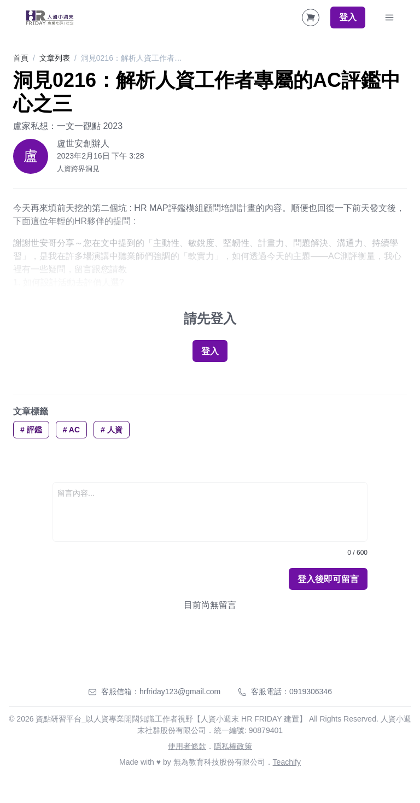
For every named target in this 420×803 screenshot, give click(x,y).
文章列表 (54, 58)
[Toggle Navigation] (389, 17)
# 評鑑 (31, 429)
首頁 (20, 58)
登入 (348, 17)
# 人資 (111, 429)
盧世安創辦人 (83, 143)
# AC (71, 429)
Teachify (287, 762)
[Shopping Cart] (310, 17)
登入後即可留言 (328, 579)
